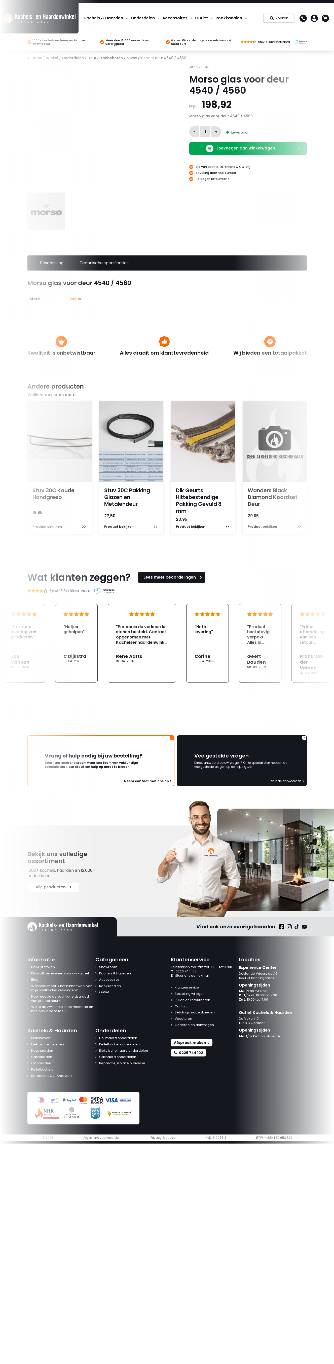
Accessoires (175, 18)
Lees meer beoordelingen (173, 577)
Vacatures (183, 1019)
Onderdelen (143, 18)
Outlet (201, 18)
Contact (181, 1006)
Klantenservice (187, 988)
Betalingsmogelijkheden (195, 1012)
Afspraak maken (191, 1042)
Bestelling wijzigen (190, 994)
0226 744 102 (184, 971)
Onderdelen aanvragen (194, 1025)
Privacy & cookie (163, 1138)
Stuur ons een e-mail (190, 976)
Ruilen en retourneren (192, 1000)
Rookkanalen (228, 18)
